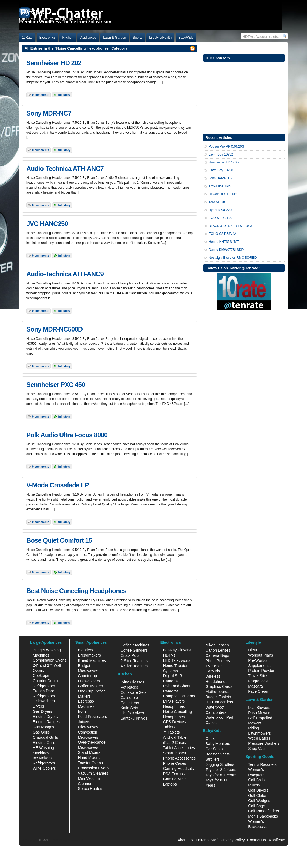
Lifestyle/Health (160, 37)
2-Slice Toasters (134, 661)
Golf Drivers (258, 790)
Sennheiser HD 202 (53, 63)
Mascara (255, 686)
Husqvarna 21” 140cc (224, 162)
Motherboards (217, 691)
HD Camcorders (219, 702)
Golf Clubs (257, 795)
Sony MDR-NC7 (48, 113)
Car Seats (214, 749)
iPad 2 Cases (174, 742)
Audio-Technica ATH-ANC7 (65, 168)
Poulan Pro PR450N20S (226, 146)
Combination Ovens (50, 660)
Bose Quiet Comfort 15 (59, 540)
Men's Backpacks (263, 816)
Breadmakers (89, 655)
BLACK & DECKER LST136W (231, 226)
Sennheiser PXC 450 (55, 384)
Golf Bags (256, 806)
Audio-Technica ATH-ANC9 (65, 274)
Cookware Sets (134, 692)
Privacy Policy (233, 840)
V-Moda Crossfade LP (57, 485)
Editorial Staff (207, 840)
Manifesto (276, 840)
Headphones (174, 706)
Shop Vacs (257, 748)
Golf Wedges (259, 800)
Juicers (84, 722)
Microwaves (88, 727)
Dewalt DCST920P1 (223, 194)
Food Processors (92, 716)
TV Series (214, 666)
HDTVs (169, 655)
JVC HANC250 (47, 223)
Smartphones (174, 753)
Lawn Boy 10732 (221, 154)
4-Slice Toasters (134, 666)
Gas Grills (41, 732)
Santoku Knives (134, 718)
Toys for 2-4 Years (221, 769)
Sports (138, 37)
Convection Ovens (93, 768)
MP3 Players (174, 701)
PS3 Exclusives (176, 774)
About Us (185, 840)
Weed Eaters (259, 738)
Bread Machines (92, 660)
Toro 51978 (217, 202)
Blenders (85, 650)
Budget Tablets (218, 697)
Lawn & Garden (114, 37)
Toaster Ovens (90, 763)
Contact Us (256, 840)
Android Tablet (175, 737)
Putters (254, 785)
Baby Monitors (218, 743)
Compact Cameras (179, 696)
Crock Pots (130, 655)
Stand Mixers (89, 752)
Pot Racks (129, 687)
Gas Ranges (43, 727)
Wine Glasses (132, 682)
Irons (82, 711)
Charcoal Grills (45, 737)
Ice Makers (42, 758)
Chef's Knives (132, 713)
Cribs (210, 738)
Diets (252, 650)
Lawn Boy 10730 (221, 170)
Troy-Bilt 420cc (220, 186)
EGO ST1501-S (220, 218)
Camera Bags (217, 655)
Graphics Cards (219, 686)
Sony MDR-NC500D (54, 329)
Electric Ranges (46, 722)
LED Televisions (176, 660)
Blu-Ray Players (177, 650)
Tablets (169, 727)
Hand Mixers (89, 757)
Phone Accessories (179, 758)
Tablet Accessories (179, 748)
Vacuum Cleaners (93, 773)
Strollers (213, 759)
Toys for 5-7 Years (221, 775)
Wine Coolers (44, 768)
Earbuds (213, 671)
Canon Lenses (218, 650)
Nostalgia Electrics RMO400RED (233, 258)
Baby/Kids (185, 37)
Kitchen (67, 37)
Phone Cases (174, 763)
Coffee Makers (90, 686)
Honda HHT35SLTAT (224, 242)
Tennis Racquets (262, 764)
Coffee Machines (135, 645)
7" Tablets (171, 732)
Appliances (88, 37)
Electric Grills (44, 742)
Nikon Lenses (217, 645)
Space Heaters (90, 788)
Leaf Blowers (259, 707)
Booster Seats (218, 754)
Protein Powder (261, 670)
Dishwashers (44, 701)
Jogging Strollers (220, 764)
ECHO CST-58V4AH (224, 234)
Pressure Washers (264, 743)
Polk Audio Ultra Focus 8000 (66, 435)
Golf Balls (256, 780)
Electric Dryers (45, 716)
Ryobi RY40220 (220, 210)
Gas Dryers (42, 711)
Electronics (47, 37)
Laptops (170, 784)
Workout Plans (260, 655)
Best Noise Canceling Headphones (76, 590)
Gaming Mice (174, 779)
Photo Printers (218, 661)
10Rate (27, 37)
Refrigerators (44, 763)
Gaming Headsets (178, 768)
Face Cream (258, 691)
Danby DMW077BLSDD (226, 250)
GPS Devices (174, 722)
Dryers (38, 706)
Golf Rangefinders (263, 811)
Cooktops (41, 675)
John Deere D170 (221, 178)
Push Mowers (259, 713)
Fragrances (258, 681)
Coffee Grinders (134, 650)
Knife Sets (129, 708)
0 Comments (40, 94)
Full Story (64, 94)
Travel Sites (258, 676)
